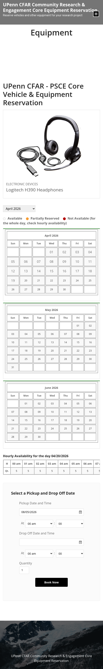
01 (78, 325)
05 (39, 334)
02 (90, 325)
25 (90, 280)
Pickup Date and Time (35, 503)
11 (26, 342)
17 (12, 350)
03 (12, 334)
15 (78, 342)
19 (39, 350)
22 (51, 280)
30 (64, 289)
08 (78, 334)
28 (38, 289)
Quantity (25, 563)
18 (26, 350)
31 (12, 367)
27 (26, 289)
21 (38, 280)
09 (90, 334)
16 (90, 342)
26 (13, 289)
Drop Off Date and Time (36, 533)
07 (65, 334)
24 (77, 280)
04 (26, 334)
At (22, 523)
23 (64, 280)
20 (26, 280)
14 (65, 342)
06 (52, 334)
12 (39, 342)
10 (12, 342)
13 (52, 342)
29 (51, 289)
